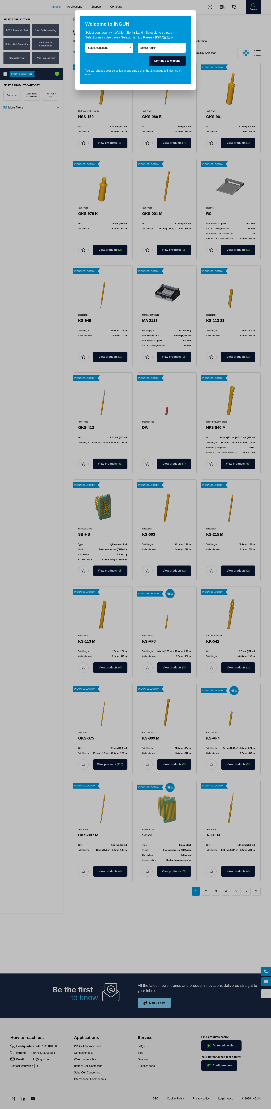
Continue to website (167, 60)
